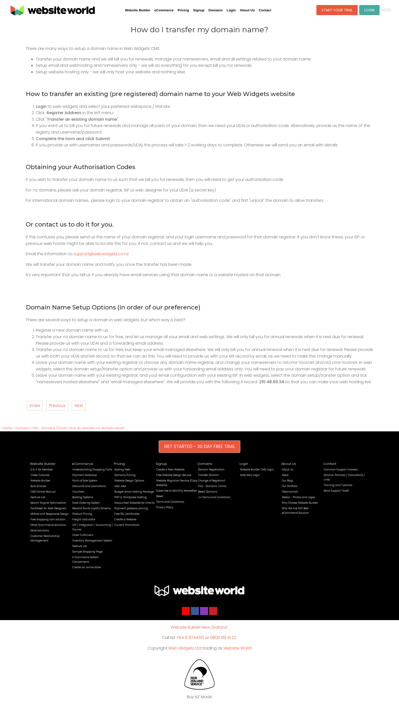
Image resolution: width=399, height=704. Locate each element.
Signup (198, 10)
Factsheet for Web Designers (48, 508)
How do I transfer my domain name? (97, 428)
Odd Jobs (120, 486)
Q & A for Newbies (41, 469)
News (285, 475)
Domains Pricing (125, 475)
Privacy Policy (164, 507)
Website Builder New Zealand (199, 627)
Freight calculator (83, 519)
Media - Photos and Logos (298, 497)
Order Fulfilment (82, 535)
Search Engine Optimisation (48, 503)
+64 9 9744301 (190, 638)
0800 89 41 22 (223, 638)
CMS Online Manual (43, 492)
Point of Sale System (84, 481)
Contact (265, 10)
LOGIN (369, 10)
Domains (216, 10)
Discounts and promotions (89, 486)
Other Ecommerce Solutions (48, 525)
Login (231, 10)
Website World (237, 648)
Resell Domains (207, 492)
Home (7, 428)
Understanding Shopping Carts (92, 469)
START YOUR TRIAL (337, 10)
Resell (159, 496)
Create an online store (86, 567)
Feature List (37, 497)
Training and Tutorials (338, 485)
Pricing (183, 10)
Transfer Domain (208, 475)
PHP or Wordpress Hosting (130, 497)
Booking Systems (82, 497)
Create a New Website (170, 469)
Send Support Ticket (336, 491)
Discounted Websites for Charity (134, 503)
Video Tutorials (39, 475)
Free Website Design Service (173, 475)
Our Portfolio (289, 486)
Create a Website (125, 519)
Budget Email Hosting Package (134, 492)
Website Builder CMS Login (257, 469)
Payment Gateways (84, 475)
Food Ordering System (86, 503)
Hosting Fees (122, 469)
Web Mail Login (250, 475)
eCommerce (164, 10)
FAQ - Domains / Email (49, 428)
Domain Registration (211, 469)
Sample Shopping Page (87, 552)
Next (79, 405)
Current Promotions (126, 525)
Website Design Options (129, 481)
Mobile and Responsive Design (49, 514)
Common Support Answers (340, 469)
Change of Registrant (211, 481)
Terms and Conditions (170, 502)
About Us (247, 10)
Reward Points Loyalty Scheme (91, 508)
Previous (57, 405)
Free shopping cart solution (47, 519)
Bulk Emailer (38, 486)
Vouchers (78, 492)
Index (35, 405)
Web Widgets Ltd (184, 648)
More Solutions (39, 530)
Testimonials (290, 492)
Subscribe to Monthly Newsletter (176, 491)
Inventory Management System (92, 540)
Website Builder (137, 10)
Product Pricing (82, 514)
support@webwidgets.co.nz (101, 254)
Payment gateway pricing (131, 508)
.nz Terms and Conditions (214, 497)
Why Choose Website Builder (300, 503)
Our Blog (287, 481)
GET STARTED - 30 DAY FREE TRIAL (199, 446)
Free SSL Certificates (126, 514)
